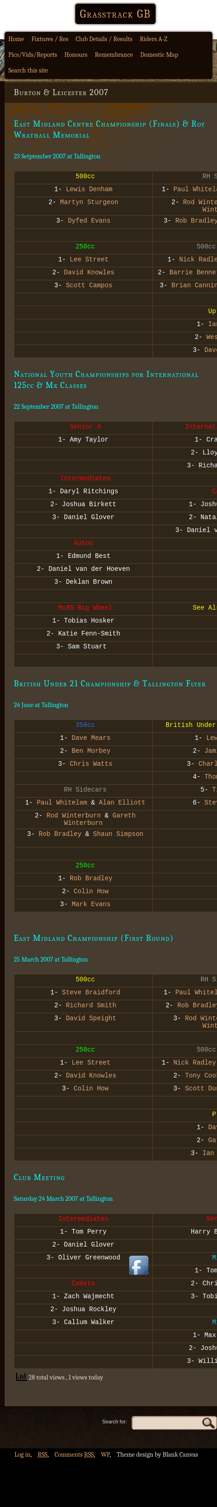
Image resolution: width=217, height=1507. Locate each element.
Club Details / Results (104, 39)
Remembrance (114, 55)
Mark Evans (91, 913)
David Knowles (89, 276)
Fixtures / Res (49, 39)
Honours (76, 55)
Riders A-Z (154, 39)
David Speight (91, 1027)
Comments (74, 1466)
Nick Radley (195, 1074)
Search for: (114, 1432)
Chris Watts (91, 767)
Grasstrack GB (115, 13)
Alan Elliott (122, 806)
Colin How (91, 900)
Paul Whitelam (60, 806)
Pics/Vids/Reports (32, 55)
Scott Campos (89, 288)
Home (16, 39)
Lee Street (89, 263)
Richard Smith (91, 1014)
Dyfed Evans (89, 224)
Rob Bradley (58, 840)
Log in (22, 1466)
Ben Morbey (91, 754)
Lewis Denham (89, 190)
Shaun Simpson (118, 840)
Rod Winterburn (74, 819)
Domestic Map (159, 55)
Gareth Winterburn (100, 823)
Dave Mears (91, 741)
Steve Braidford (91, 1001)
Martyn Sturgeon (89, 203)
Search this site (28, 70)
